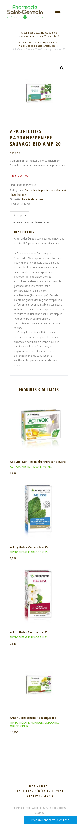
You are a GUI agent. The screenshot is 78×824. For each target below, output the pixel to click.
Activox (15, 466)
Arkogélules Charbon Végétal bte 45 (40, 36)
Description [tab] (20, 215)
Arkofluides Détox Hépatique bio (39, 32)
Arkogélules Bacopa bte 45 (29, 632)
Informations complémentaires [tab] (31, 222)
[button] (62, 68)
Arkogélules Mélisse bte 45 (29, 547)
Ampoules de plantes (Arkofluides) (37, 45)
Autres (47, 466)
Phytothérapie (49, 42)
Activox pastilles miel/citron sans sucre (38, 462)
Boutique (34, 42)
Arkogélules (39, 552)
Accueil (22, 42)
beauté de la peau (33, 199)
